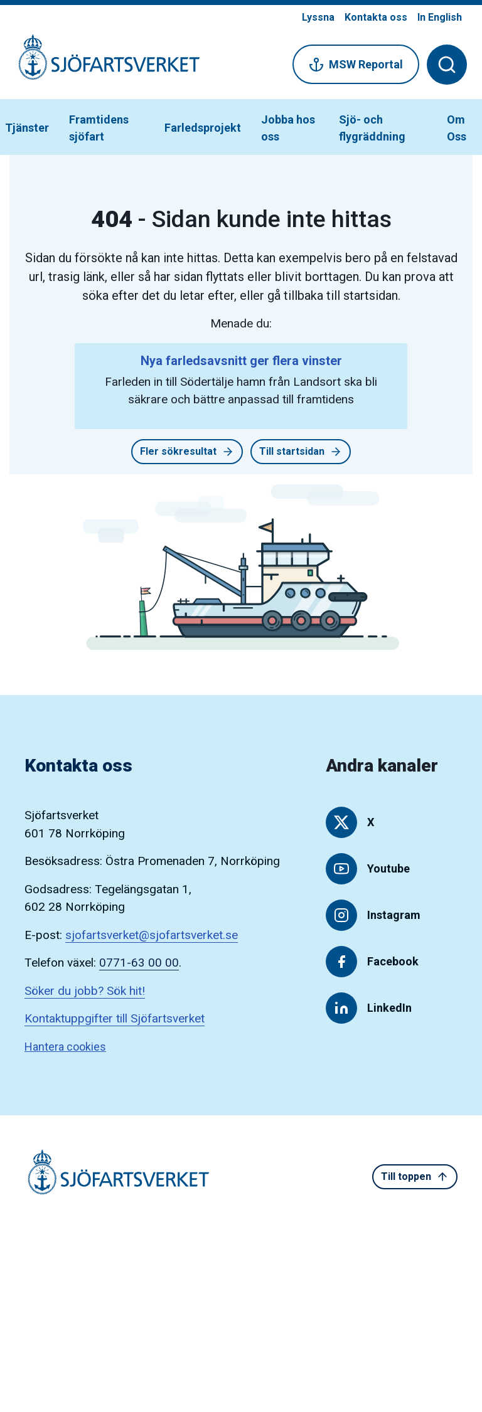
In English (439, 17)
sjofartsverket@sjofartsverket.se (151, 935)
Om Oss (456, 128)
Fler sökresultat (187, 451)
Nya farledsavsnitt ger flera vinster (241, 360)
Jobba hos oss (288, 128)
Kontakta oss (376, 17)
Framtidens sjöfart (99, 128)
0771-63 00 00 (139, 962)
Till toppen (415, 1176)
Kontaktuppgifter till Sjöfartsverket (114, 1018)
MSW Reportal (356, 64)
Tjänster (27, 127)
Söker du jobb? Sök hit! (84, 991)
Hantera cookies (65, 1046)
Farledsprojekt (202, 127)
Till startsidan (300, 451)
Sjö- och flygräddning (372, 128)
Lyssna (318, 17)
